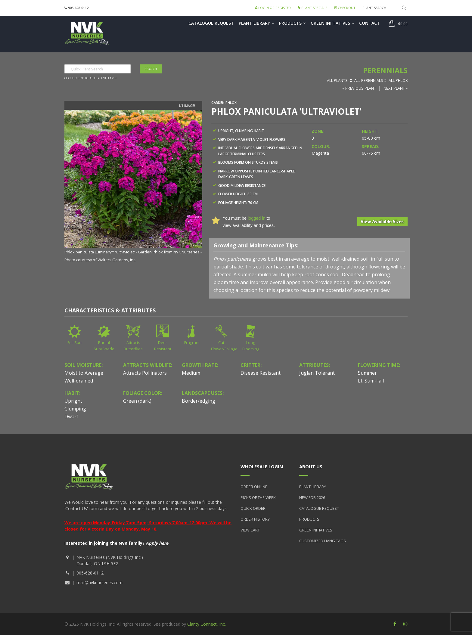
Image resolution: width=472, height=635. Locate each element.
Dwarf (71, 416)
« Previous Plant (359, 88)
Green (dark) (137, 401)
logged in (256, 218)
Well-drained (78, 380)
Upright (73, 401)
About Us (310, 466)
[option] (133, 186)
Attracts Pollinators (145, 373)
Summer (367, 373)
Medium (191, 373)
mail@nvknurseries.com (99, 582)
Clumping (75, 408)
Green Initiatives (332, 23)
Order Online (254, 486)
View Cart (250, 530)
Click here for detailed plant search (90, 78)
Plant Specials (312, 7)
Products (292, 23)
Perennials (385, 70)
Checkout (345, 7)
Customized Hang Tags (322, 541)
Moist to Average (83, 373)
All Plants (337, 80)
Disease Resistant (261, 373)
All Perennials (368, 80)
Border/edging (198, 401)
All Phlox (398, 80)
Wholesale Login (262, 466)
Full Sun (74, 342)
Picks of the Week (258, 497)
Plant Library (256, 23)
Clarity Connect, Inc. (206, 624)
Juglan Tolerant (317, 373)
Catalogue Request (211, 23)
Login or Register (273, 7)
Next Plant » (396, 88)
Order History (255, 519)
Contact (369, 23)
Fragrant (192, 342)
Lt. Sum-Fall (371, 380)
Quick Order (253, 508)
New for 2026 (312, 497)
